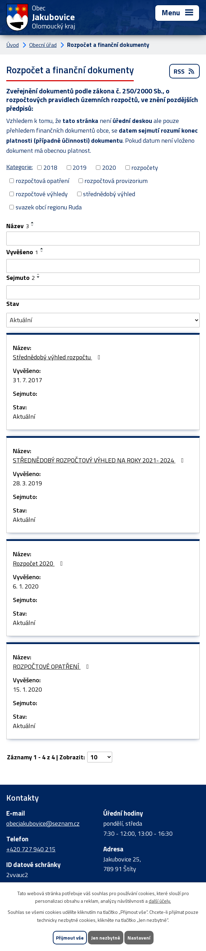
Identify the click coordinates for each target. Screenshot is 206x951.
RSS (185, 71)
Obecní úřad (43, 45)
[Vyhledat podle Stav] (103, 320)
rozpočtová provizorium (116, 180)
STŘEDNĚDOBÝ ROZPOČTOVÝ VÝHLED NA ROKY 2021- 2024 (100, 460)
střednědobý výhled (109, 194)
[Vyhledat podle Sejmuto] (103, 292)
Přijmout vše (70, 937)
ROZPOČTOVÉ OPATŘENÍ (52, 666)
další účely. (160, 901)
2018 (50, 167)
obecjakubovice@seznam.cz (43, 823)
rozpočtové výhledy (42, 194)
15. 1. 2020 (27, 689)
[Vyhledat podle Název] (103, 238)
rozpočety (144, 167)
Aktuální (24, 416)
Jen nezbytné (105, 937)
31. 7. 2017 (27, 380)
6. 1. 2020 (26, 586)
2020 (109, 167)
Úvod (12, 45)
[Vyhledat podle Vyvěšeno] (103, 266)
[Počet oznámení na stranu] (99, 757)
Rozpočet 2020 (39, 563)
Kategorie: (19, 167)
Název (17, 226)
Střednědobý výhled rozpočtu (58, 357)
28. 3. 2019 (27, 483)
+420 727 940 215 (31, 849)
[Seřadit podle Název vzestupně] (32, 222)
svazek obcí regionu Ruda (49, 207)
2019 (79, 167)
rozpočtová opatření (42, 180)
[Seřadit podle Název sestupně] (32, 225)
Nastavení (138, 937)
